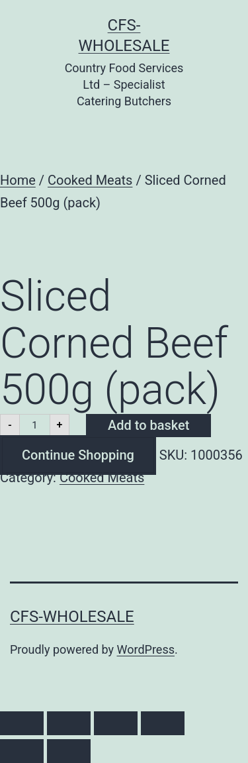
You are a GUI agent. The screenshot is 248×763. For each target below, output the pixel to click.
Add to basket (148, 425)
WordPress (146, 649)
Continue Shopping (78, 455)
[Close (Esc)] (163, 723)
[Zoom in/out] (22, 723)
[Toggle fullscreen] (69, 723)
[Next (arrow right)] (69, 751)
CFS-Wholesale (72, 616)
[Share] (116, 723)
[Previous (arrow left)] (22, 751)
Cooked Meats (90, 180)
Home (18, 180)
